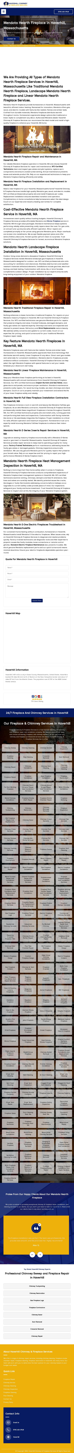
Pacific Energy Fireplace (46, 1020)
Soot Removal (64, 757)
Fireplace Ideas (10, 1113)
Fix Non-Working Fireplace (10, 788)
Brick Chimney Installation (64, 788)
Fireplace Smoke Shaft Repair (28, 799)
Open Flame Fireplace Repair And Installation (64, 1144)
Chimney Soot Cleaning (46, 767)
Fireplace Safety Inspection (46, 1103)
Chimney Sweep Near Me (46, 1113)
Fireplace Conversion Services (28, 1144)
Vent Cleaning (28, 1075)
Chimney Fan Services (63, 839)
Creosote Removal (46, 757)
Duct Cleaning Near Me (28, 1113)
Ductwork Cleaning (64, 1113)
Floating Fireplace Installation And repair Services (64, 1168)
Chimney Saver (28, 820)
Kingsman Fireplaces (28, 990)
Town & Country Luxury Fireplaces (10, 990)
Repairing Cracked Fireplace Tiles (10, 937)
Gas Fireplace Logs (10, 914)
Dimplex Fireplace (64, 1011)
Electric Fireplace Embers (64, 957)
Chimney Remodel (46, 1156)
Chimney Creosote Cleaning (64, 767)
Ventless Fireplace (10, 1144)
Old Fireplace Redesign (46, 947)
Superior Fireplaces (46, 979)
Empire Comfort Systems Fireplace (64, 1041)
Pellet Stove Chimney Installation (46, 957)
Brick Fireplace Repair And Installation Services (10, 1168)
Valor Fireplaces (63, 979)
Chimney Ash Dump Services (28, 839)
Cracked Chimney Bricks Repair (46, 937)
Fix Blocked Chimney (46, 925)
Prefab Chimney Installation (46, 1065)
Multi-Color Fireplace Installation (64, 968)
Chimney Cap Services (64, 820)
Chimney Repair (10, 767)
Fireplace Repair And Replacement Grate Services (28, 904)
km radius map (37, 638)
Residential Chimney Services (10, 925)
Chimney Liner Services (64, 830)
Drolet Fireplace (46, 1030)
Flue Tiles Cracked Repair (28, 947)
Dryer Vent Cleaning (10, 1075)
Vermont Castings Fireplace (64, 1001)
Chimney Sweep (10, 748)
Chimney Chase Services (10, 830)
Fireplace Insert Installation (10, 1065)
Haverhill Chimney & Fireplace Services (42, 1451)
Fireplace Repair (10, 777)
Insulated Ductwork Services (64, 1156)
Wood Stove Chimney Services (46, 1133)
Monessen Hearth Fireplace (64, 1030)
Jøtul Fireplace (28, 1020)
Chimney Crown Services (46, 820)
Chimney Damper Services (10, 839)
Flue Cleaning (28, 757)
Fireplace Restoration (64, 777)
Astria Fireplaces (46, 990)
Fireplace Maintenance (46, 1123)
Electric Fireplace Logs (46, 914)
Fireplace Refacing (64, 799)
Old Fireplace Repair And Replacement (10, 820)
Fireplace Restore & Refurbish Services (28, 1168)
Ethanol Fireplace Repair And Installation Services (28, 879)
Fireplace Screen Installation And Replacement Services (64, 1053)
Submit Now (37, 600)
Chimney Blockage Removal (46, 809)
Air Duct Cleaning (46, 1075)
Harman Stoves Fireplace (28, 1011)
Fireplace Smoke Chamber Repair (46, 799)
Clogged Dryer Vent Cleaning (46, 1084)
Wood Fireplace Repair (45, 859)
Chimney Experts (64, 1093)
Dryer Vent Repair (10, 1103)
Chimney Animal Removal (46, 1053)
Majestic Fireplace (46, 1001)
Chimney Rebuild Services (28, 1065)
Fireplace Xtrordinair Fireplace (28, 1030)
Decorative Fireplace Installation (64, 1103)
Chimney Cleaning (28, 748)
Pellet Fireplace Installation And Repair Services (10, 979)
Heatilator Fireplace (10, 1001)
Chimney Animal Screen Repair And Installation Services (46, 788)
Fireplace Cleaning (10, 757)
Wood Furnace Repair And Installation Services (10, 879)
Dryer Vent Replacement (28, 1103)
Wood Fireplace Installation (28, 868)
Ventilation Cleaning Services (10, 1156)
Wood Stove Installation (10, 1133)
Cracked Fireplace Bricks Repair (46, 1168)
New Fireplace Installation (46, 777)
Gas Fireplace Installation (46, 868)
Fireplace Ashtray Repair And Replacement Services (64, 892)
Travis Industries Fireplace (28, 1041)
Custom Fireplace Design (28, 957)
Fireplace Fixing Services (63, 1133)
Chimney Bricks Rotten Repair (28, 937)
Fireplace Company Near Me (28, 1123)
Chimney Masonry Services (28, 849)
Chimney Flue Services (46, 830)
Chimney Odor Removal (10, 947)
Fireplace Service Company (10, 1093)
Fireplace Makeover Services (28, 1156)
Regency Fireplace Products (28, 979)
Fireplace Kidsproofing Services (63, 1065)
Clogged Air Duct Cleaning (64, 1084)
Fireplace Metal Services (10, 904)
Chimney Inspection (64, 748)
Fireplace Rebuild (28, 859)
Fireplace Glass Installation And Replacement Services (10, 892)
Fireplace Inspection (64, 809)
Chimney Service (46, 748)
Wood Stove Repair (64, 1123)
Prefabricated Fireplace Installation (46, 879)
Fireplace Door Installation (28, 892)
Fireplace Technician (10, 1123)
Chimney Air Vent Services (28, 968)
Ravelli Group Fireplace (28, 1053)
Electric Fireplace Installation (64, 868)
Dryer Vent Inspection (28, 1084)
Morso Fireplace (10, 1041)
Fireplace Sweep (46, 849)
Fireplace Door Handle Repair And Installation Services (46, 892)
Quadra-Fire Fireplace (10, 1020)
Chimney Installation (28, 767)
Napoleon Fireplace (28, 1001)
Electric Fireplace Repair (10, 868)
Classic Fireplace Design (64, 947)
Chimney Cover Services (28, 830)
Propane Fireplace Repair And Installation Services (64, 879)
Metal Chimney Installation (10, 799)
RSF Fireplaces (64, 990)
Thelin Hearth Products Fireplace (10, 1053)
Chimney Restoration (28, 809)
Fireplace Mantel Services (10, 1179)
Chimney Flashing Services (10, 849)
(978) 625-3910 (63, 12)
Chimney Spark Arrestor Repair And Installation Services (28, 788)
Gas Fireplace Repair (64, 859)
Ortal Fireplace (10, 1030)
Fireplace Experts (46, 1093)
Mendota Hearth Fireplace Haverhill (22, 46)
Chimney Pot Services (46, 839)
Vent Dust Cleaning (10, 1084)
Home (5, 46)
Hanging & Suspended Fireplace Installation (46, 1144)
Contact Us (11, 39)
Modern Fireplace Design (10, 957)
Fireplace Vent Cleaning (64, 849)
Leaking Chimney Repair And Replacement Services (64, 925)
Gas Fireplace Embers (10, 968)
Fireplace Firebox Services (46, 904)
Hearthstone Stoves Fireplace (46, 1041)
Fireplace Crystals (46, 968)
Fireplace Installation (28, 777)
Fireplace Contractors (10, 859)
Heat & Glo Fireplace (10, 1011)
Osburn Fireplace (46, 1011)
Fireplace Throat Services (28, 914)
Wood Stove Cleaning (28, 1133)
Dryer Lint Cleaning (64, 1075)
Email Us (16, 1422)
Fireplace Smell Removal (64, 937)
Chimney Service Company (28, 1093)
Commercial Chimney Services (64, 914)
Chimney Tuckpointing (10, 809)
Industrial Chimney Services (28, 925)
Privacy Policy (8, 1402)
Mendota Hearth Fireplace (64, 1020)
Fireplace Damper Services (64, 904)
